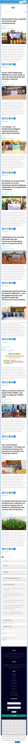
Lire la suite (5, 66)
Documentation (14, 692)
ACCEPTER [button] (17, 742)
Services (14, 681)
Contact (14, 677)
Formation (14, 685)
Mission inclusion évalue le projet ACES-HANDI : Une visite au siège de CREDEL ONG (13, 393)
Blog (14, 689)
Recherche (14, 687)
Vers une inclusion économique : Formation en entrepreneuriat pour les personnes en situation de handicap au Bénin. (13, 448)
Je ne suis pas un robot (8, 637)
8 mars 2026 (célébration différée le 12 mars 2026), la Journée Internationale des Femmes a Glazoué (13, 75)
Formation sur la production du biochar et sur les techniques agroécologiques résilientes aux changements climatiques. (14, 184)
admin (4, 26)
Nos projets (14, 679)
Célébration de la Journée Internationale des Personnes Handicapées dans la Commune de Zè (13, 239)
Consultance (14, 683)
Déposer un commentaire (8, 27)
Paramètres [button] (11, 742)
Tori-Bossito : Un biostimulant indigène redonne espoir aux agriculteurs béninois (11, 129)
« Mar (7, 732)
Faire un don (7, 11)
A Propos (14, 674)
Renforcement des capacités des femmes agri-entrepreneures (14, 20)
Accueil (14, 673)
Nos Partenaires (14, 694)
